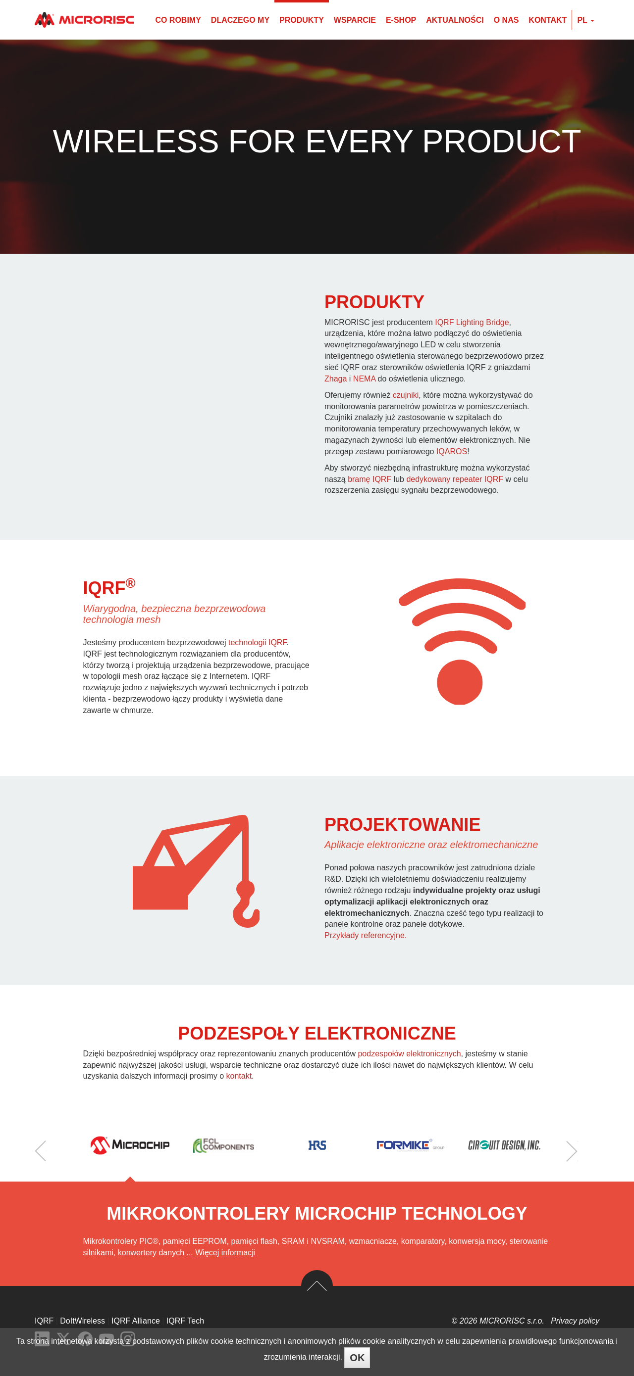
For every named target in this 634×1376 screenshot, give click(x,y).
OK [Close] (357, 1357)
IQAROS (451, 451)
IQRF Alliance (135, 1321)
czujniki (406, 395)
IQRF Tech (185, 1321)
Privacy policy (575, 1321)
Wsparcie (355, 20)
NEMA (364, 379)
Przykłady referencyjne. (365, 935)
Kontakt (547, 20)
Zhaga (335, 379)
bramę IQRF (369, 479)
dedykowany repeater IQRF (454, 479)
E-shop (401, 20)
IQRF (44, 1321)
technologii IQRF (257, 642)
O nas (506, 20)
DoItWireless (82, 1321)
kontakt (239, 1076)
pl (585, 20)
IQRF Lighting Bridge (472, 322)
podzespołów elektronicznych (409, 1053)
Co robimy (178, 20)
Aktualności (454, 20)
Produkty (301, 20)
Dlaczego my (240, 20)
